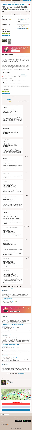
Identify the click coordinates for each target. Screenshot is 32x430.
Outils (3, 0)
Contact (2, 425)
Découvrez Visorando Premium (23, 28)
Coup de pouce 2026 (4, 424)
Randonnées (7, 0)
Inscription (24, 0)
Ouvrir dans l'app (6, 33)
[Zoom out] (29, 392)
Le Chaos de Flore (22, 75)
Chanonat (22, 19)
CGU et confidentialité (4, 418)
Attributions (2, 399)
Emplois (2, 421)
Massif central (22, 18)
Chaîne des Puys (27, 18)
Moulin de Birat (11, 56)
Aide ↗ (12, 0)
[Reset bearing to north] (29, 393)
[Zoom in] (29, 390)
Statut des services (13, 428)
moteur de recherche (21, 373)
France (20, 16)
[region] (16, 394)
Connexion (28, 0)
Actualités (2, 422)
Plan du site (3, 419)
